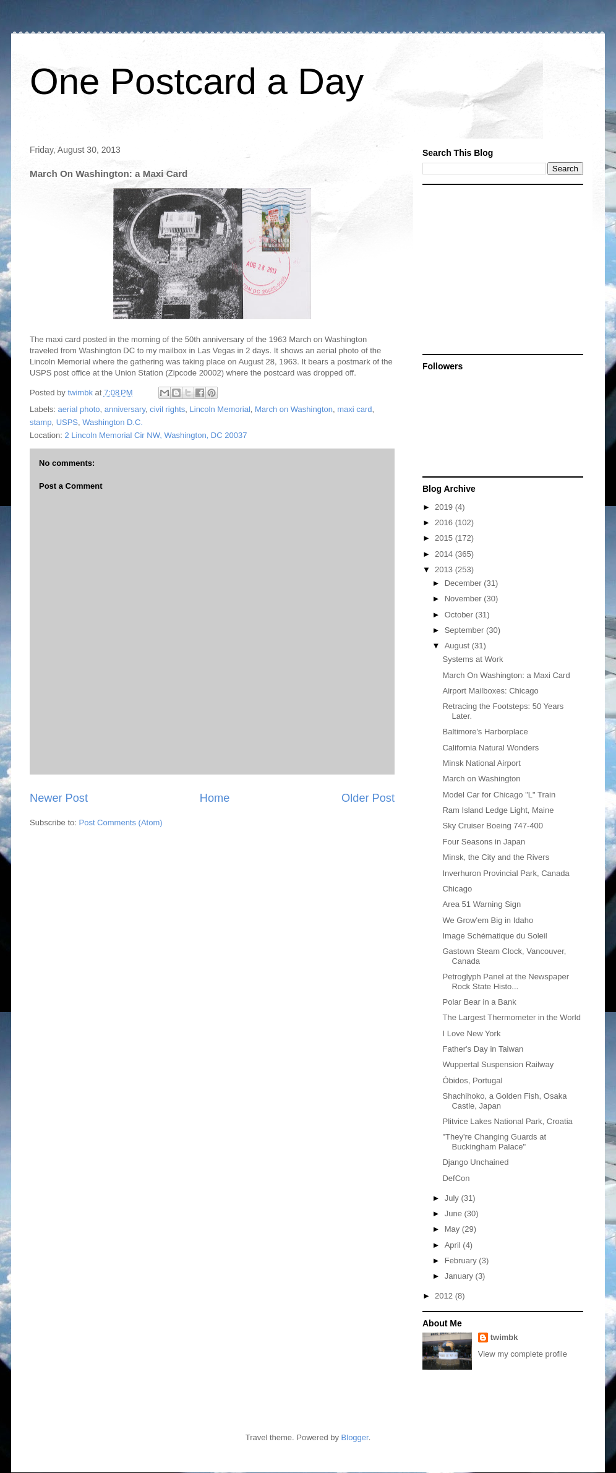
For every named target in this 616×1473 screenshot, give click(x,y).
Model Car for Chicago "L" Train (498, 794)
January (460, 1276)
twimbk (504, 1337)
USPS (67, 422)
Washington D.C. (112, 422)
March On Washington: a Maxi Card (506, 675)
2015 (445, 538)
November (464, 598)
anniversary (125, 409)
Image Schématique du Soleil (494, 935)
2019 (445, 507)
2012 (445, 1295)
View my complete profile (522, 1354)
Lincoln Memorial (220, 409)
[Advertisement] (499, 268)
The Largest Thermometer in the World (511, 1017)
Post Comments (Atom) (121, 822)
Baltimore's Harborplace (485, 731)
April (454, 1245)
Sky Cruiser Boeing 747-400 (492, 825)
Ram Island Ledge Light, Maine (498, 810)
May (453, 1229)
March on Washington (294, 409)
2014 (445, 554)
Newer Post (59, 798)
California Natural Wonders (490, 747)
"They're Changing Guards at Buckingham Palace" (494, 1141)
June (454, 1213)
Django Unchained (475, 1162)
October (460, 614)
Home (215, 798)
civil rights (167, 409)
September (465, 630)
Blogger (355, 1437)
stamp (40, 422)
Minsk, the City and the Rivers (495, 857)
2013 (445, 569)
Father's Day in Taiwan (482, 1049)
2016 (445, 522)
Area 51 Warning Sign (481, 904)
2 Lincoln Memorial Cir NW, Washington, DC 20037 (155, 435)
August (458, 645)
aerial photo (79, 409)
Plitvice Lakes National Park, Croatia (507, 1121)
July (453, 1198)
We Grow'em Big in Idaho (487, 920)
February (462, 1260)
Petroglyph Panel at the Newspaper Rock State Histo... (505, 981)
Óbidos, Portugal (472, 1080)
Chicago (457, 888)
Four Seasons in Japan (483, 841)
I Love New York (471, 1033)
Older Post (368, 798)
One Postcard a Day (197, 81)
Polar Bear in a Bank (479, 1002)
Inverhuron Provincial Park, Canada (505, 873)
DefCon (455, 1178)
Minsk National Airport (481, 763)
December (464, 583)
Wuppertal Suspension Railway (498, 1064)
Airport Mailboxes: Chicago (490, 690)
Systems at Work (472, 659)
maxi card (354, 409)
